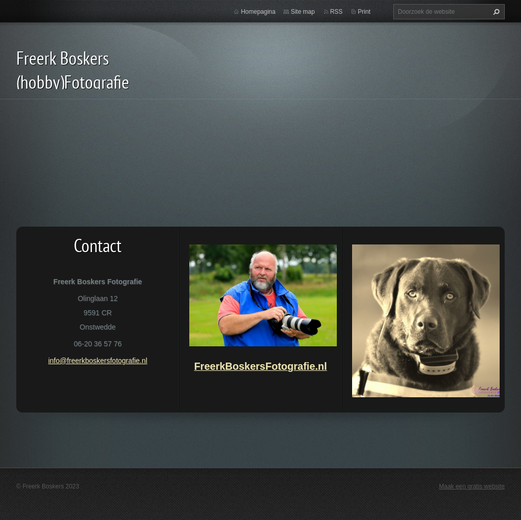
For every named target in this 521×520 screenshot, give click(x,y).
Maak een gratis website (472, 486)
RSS (336, 11)
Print (364, 11)
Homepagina (258, 11)
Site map (302, 11)
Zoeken (495, 11)
